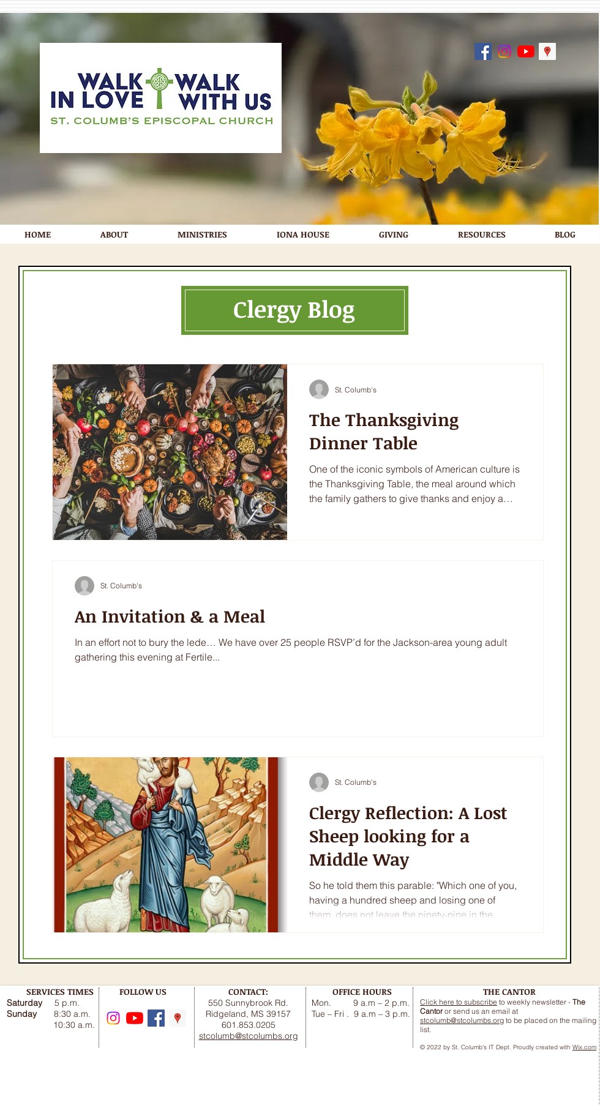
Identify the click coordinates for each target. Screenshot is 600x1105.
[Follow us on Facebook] (483, 51)
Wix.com (584, 1047)
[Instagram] (504, 51)
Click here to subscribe (458, 1001)
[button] (113, 234)
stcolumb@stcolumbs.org (462, 1020)
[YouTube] (525, 51)
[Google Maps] (547, 51)
